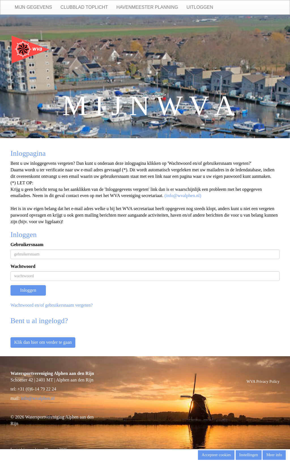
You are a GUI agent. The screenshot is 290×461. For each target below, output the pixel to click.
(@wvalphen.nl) (183, 195)
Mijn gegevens (33, 7)
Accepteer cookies (216, 455)
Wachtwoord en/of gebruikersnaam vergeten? (51, 305)
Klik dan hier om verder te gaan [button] (43, 342)
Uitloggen (200, 7)
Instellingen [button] (248, 455)
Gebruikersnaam (26, 244)
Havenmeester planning (147, 7)
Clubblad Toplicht (84, 7)
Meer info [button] (274, 455)
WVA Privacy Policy (263, 381)
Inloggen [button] (28, 290)
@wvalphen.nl (38, 398)
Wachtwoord (22, 266)
